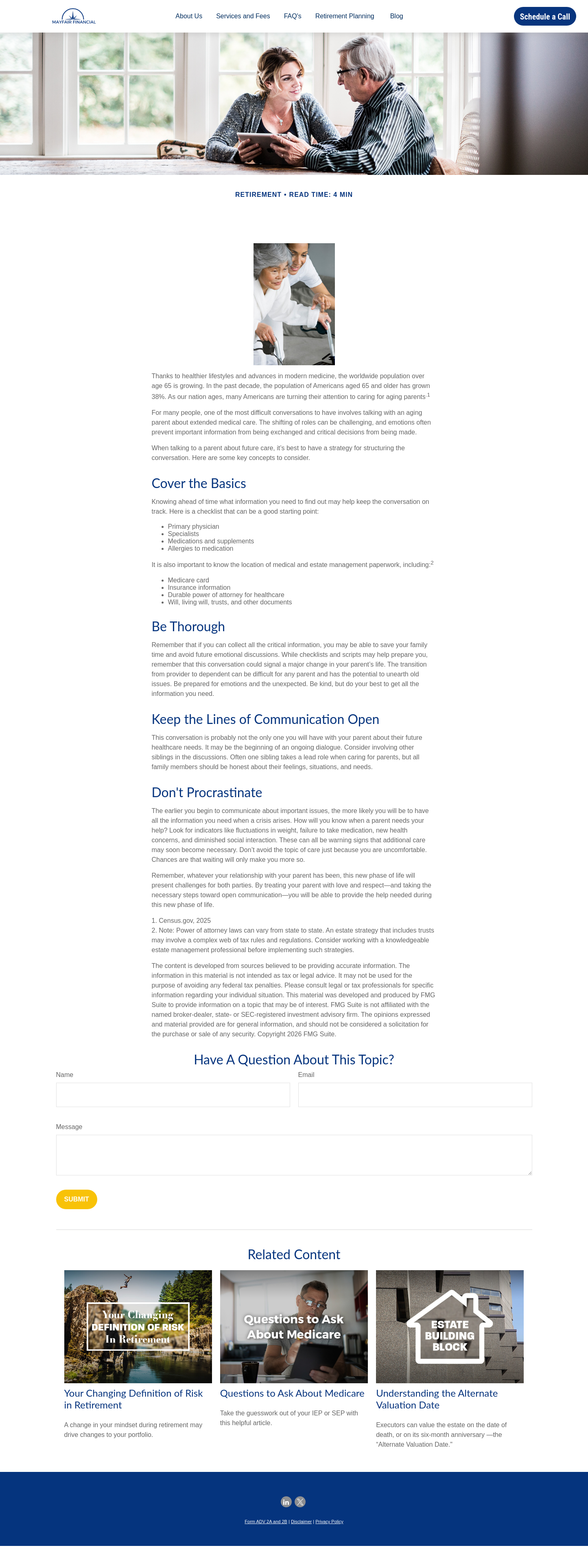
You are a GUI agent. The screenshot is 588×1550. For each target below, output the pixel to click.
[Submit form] (76, 1203)
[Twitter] (300, 1505)
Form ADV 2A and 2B (266, 1525)
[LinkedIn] (286, 1505)
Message (69, 1130)
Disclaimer (301, 1525)
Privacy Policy (329, 1525)
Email (306, 1078)
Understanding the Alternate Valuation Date (437, 1403)
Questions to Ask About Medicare (292, 1397)
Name (65, 1078)
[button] (188, 18)
